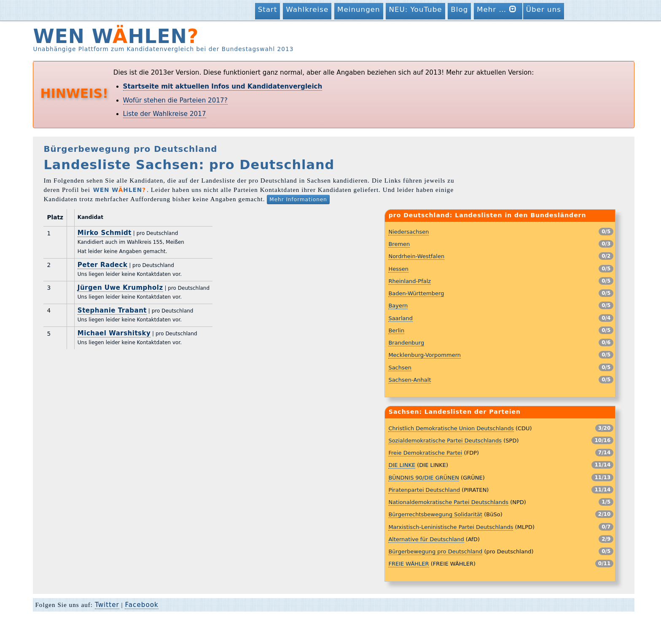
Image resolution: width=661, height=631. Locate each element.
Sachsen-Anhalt (409, 380)
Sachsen (399, 367)
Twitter (107, 605)
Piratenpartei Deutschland (424, 490)
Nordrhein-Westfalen (416, 256)
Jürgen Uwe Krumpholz (120, 287)
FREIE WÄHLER (408, 564)
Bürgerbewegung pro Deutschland (435, 551)
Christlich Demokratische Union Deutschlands (450, 428)
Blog (459, 9)
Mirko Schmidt (105, 233)
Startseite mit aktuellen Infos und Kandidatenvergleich (222, 86)
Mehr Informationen (298, 199)
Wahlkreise (307, 9)
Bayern (398, 305)
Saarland (400, 318)
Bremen (399, 244)
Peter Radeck (103, 265)
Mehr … (498, 9)
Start (267, 9)
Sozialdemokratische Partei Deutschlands (445, 440)
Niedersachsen (408, 232)
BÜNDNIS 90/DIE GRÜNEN (423, 478)
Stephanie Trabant (112, 310)
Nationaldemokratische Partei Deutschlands (448, 502)
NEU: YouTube (415, 9)
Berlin (396, 330)
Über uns (543, 9)
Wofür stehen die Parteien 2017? (175, 100)
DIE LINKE (401, 465)
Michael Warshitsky (114, 333)
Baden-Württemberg (416, 293)
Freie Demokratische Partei (425, 453)
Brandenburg (406, 343)
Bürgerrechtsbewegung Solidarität (435, 514)
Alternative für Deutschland (426, 539)
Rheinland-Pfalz (409, 281)
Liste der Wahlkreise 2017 (164, 114)
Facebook (141, 605)
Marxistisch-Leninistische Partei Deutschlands (450, 527)
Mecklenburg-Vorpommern (424, 355)
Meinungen (358, 9)
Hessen (398, 269)
